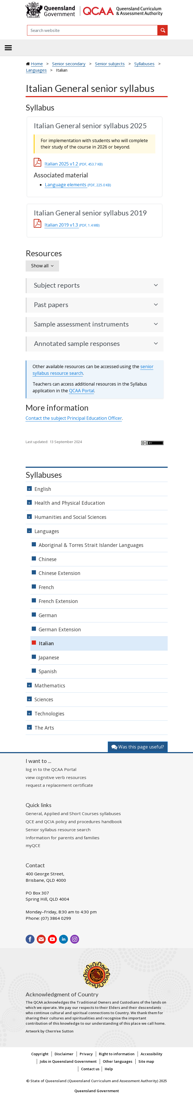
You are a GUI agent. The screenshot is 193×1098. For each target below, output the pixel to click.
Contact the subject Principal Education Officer (74, 418)
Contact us (90, 1068)
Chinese (48, 559)
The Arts (44, 727)
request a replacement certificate (59, 785)
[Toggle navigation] (8, 47)
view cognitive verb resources (56, 777)
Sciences (44, 699)
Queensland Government (96, 1090)
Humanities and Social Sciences (70, 517)
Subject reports (57, 285)
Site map (146, 1061)
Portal (81, 391)
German (48, 615)
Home (37, 63)
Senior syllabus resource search (58, 829)
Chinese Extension (59, 573)
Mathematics (50, 685)
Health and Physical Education (70, 502)
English (43, 489)
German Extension (60, 629)
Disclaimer (64, 1053)
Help (109, 1068)
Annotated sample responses (77, 343)
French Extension (58, 601)
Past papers (51, 304)
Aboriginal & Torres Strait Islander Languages (91, 545)
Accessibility (151, 1053)
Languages (36, 70)
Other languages (117, 1061)
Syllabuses (144, 63)
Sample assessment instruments (81, 324)
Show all (39, 266)
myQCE (33, 845)
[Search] (92, 30)
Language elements (78, 185)
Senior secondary (68, 63)
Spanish (48, 671)
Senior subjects (110, 63)
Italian (46, 643)
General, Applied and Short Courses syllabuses (73, 813)
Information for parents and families (62, 837)
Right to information (117, 1053)
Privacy (86, 1053)
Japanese (49, 657)
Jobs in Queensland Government (68, 1061)
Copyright (39, 1053)
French (46, 587)
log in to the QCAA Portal (51, 769)
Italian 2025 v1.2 (73, 164)
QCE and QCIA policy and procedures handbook (74, 821)
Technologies (49, 713)
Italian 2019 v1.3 (72, 225)
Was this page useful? (137, 747)
